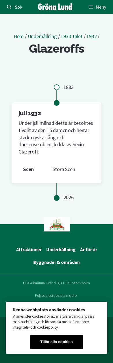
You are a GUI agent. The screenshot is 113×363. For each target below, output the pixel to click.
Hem (19, 36)
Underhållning (42, 36)
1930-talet (72, 36)
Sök (18, 7)
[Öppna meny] (97, 7)
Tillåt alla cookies (56, 342)
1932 (91, 36)
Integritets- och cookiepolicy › (36, 327)
